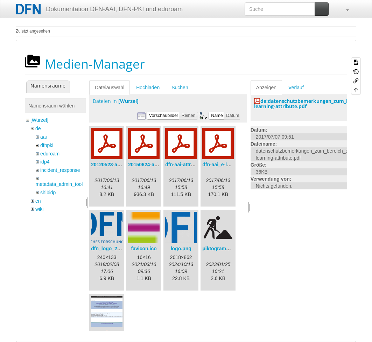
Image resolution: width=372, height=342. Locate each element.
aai (43, 137)
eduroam (49, 153)
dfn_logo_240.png (112, 248)
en (38, 201)
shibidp (48, 192)
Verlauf (296, 87)
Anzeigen (266, 87)
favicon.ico (144, 248)
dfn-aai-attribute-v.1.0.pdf (194, 164)
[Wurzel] (39, 120)
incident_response (60, 170)
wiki (39, 209)
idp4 (44, 162)
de (38, 128)
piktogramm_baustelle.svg (233, 248)
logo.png (181, 248)
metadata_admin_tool (59, 184)
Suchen (179, 87)
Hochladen (148, 87)
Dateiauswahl (109, 87)
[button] (344, 9)
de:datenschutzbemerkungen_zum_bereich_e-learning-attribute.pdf (312, 104)
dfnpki (46, 145)
